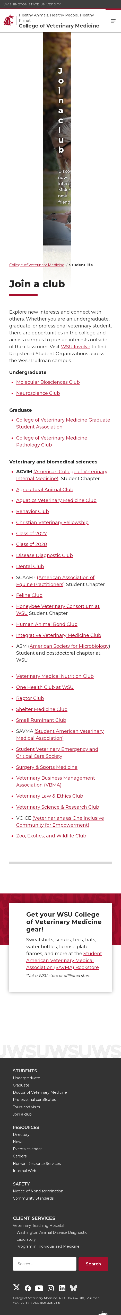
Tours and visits (26, 1060)
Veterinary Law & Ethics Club (49, 750)
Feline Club (29, 549)
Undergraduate (26, 1031)
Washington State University (32, 4)
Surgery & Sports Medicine (46, 721)
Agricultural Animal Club (44, 443)
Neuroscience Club (38, 347)
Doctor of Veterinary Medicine (40, 1046)
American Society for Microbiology (69, 600)
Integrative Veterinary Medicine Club (58, 589)
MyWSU (65, 1306)
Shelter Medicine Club (41, 663)
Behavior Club (32, 465)
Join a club (22, 1068)
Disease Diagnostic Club (44, 509)
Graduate (21, 1039)
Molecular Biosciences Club (48, 336)
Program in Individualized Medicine (48, 1200)
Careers (20, 1110)
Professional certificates (34, 1053)
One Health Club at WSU (45, 641)
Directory (21, 1088)
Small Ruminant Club (41, 674)
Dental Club (30, 520)
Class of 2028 (31, 498)
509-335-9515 (50, 1256)
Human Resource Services (37, 1117)
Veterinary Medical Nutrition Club (55, 630)
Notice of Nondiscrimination (38, 1145)
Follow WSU (88, 1306)
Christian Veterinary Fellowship (52, 476)
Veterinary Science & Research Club (57, 761)
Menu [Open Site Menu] (113, 20)
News (18, 1095)
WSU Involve (75, 300)
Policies (46, 1306)
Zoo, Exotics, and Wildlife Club (51, 790)
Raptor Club (30, 652)
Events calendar (27, 1102)
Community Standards (33, 1152)
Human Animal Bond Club (46, 578)
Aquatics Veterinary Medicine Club (56, 454)
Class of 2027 (31, 487)
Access (27, 1306)
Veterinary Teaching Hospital (38, 1179)
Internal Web (24, 1124)
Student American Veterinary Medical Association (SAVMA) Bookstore (64, 914)
